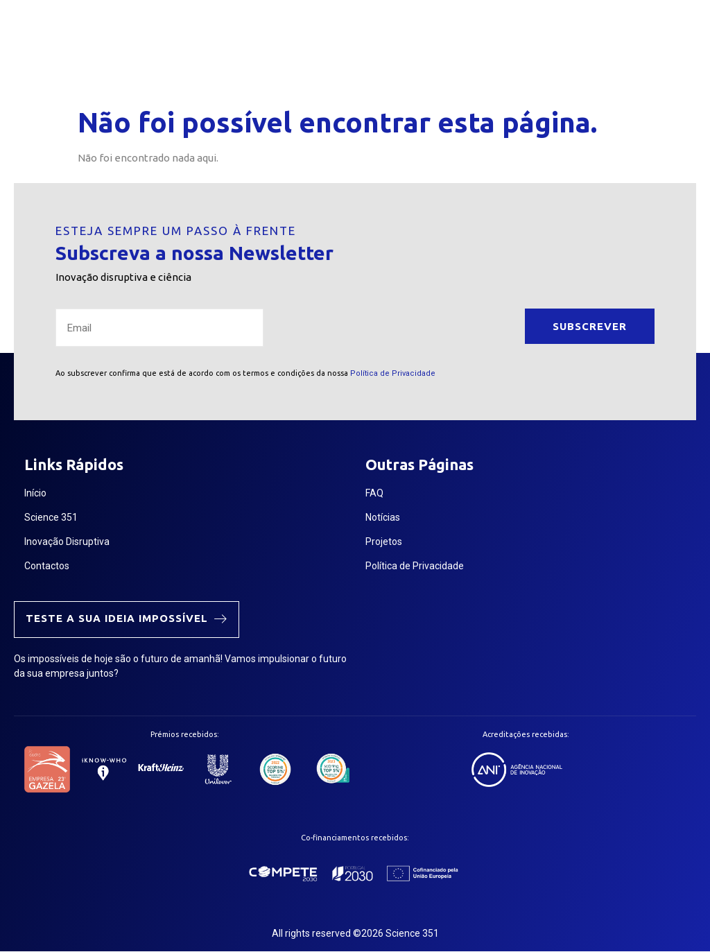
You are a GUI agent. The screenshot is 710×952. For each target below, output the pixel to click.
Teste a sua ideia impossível (126, 618)
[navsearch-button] (564, 50)
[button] (534, 50)
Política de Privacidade (392, 373)
